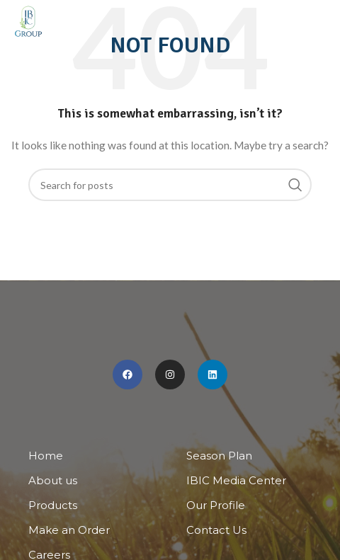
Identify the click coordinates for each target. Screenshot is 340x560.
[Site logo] (28, 21)
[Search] (170, 184)
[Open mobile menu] (322, 21)
